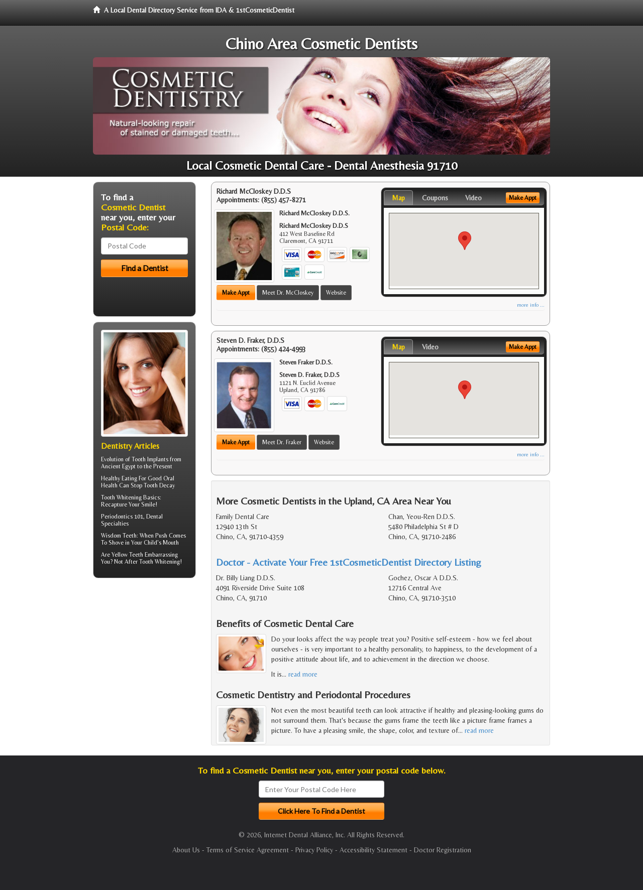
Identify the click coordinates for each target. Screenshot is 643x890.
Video (473, 198)
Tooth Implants (150, 459)
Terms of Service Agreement (247, 850)
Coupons (435, 198)
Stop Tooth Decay (153, 485)
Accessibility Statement (373, 850)
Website (336, 292)
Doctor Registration (442, 850)
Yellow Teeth (127, 554)
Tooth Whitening (121, 497)
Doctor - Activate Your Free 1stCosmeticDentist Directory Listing (348, 562)
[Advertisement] (144, 663)
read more (302, 674)
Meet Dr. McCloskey (287, 292)
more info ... (531, 305)
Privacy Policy (314, 850)
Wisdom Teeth (119, 535)
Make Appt (236, 292)
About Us (186, 850)
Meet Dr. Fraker (281, 442)
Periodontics (117, 516)
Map (398, 198)
